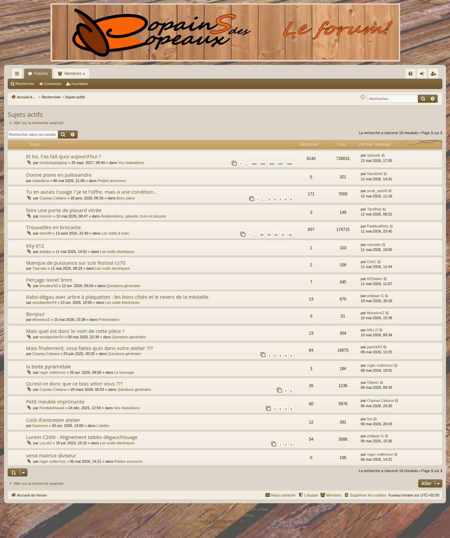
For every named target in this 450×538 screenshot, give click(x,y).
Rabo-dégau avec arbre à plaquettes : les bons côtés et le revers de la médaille (117, 296)
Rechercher (24, 84)
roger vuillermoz (52, 372)
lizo (370, 419)
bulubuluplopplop (53, 163)
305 (262, 164)
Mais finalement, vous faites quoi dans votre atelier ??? (89, 348)
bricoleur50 (48, 286)
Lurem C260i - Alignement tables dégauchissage (82, 437)
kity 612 (35, 245)
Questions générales (123, 286)
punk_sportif (377, 191)
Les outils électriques (117, 252)
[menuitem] (339, 74)
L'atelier (102, 426)
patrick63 (374, 347)
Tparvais (39, 268)
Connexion (53, 84)
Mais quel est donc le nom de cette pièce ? (75, 331)
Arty (213, 515)
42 (290, 235)
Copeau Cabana (52, 198)
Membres (73, 73)
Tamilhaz (374, 209)
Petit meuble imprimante (55, 401)
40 (276, 235)
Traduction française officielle (218, 521)
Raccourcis (18, 75)
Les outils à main (115, 233)
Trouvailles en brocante (53, 227)
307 (280, 164)
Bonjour (35, 313)
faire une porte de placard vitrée (63, 210)
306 (271, 164)
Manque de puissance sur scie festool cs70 (75, 262)
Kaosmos (40, 426)
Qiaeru (249, 521)
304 (253, 164)
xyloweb (373, 155)
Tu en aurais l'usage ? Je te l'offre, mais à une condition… (91, 191)
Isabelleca (40, 181)
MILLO (372, 330)
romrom (45, 216)
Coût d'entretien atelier (53, 420)
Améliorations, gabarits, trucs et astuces (133, 216)
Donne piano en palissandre (59, 174)
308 (289, 164)
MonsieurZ (41, 320)
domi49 (45, 233)
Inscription (80, 84)
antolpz (45, 252)
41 (283, 235)
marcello (374, 245)
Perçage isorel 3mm (49, 279)
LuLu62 (45, 443)
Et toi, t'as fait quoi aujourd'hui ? (63, 156)
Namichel (374, 174)
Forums (41, 73)
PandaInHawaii (51, 408)
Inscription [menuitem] (434, 75)
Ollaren (373, 382)
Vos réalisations (131, 163)
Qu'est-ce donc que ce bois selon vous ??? (74, 383)
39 (269, 235)
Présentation (109, 320)
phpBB (210, 509)
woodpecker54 (44, 302)
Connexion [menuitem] (423, 75)
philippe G (375, 296)
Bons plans (125, 198)
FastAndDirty (377, 226)
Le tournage (124, 372)
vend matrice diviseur (51, 455)
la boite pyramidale (48, 366)
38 (261, 235)
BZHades (374, 279)
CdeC (371, 262)
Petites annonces (112, 181)
